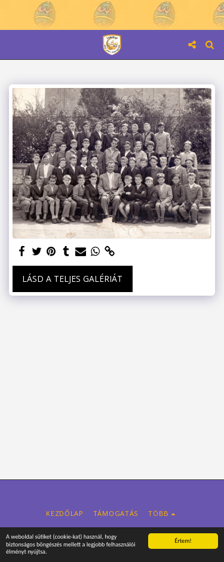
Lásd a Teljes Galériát (72, 278)
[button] (13, 44)
